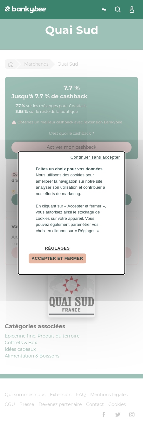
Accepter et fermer (57, 258)
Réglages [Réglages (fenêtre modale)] (57, 248)
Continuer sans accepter (95, 157)
